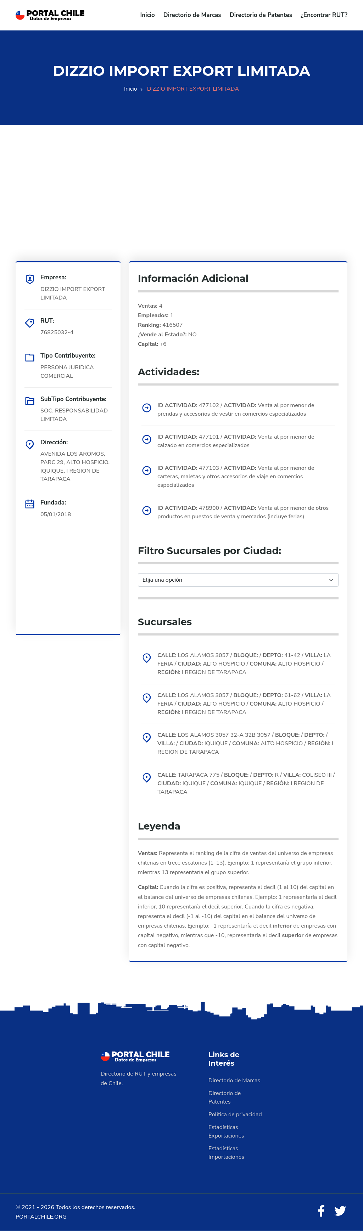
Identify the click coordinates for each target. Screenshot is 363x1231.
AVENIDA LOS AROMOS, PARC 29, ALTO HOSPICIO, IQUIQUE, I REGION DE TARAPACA (75, 466)
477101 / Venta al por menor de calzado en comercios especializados (236, 441)
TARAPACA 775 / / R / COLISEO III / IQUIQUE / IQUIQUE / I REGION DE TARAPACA (245, 784)
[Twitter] (340, 1212)
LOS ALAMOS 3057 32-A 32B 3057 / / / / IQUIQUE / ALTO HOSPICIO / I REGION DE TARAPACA (246, 744)
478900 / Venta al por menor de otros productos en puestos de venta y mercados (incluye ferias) (243, 513)
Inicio (147, 15)
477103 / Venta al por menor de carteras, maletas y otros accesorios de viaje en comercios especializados (236, 477)
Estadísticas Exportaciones (226, 1132)
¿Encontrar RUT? (324, 15)
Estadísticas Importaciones (226, 1153)
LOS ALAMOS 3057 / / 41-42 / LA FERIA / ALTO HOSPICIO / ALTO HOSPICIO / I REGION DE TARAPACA (244, 664)
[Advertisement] (181, 174)
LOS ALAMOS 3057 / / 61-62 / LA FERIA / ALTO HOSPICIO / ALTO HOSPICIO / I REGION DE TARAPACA (244, 704)
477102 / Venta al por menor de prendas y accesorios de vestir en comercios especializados (236, 409)
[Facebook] (321, 1212)
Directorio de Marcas (192, 15)
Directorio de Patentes (261, 15)
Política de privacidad (235, 1115)
